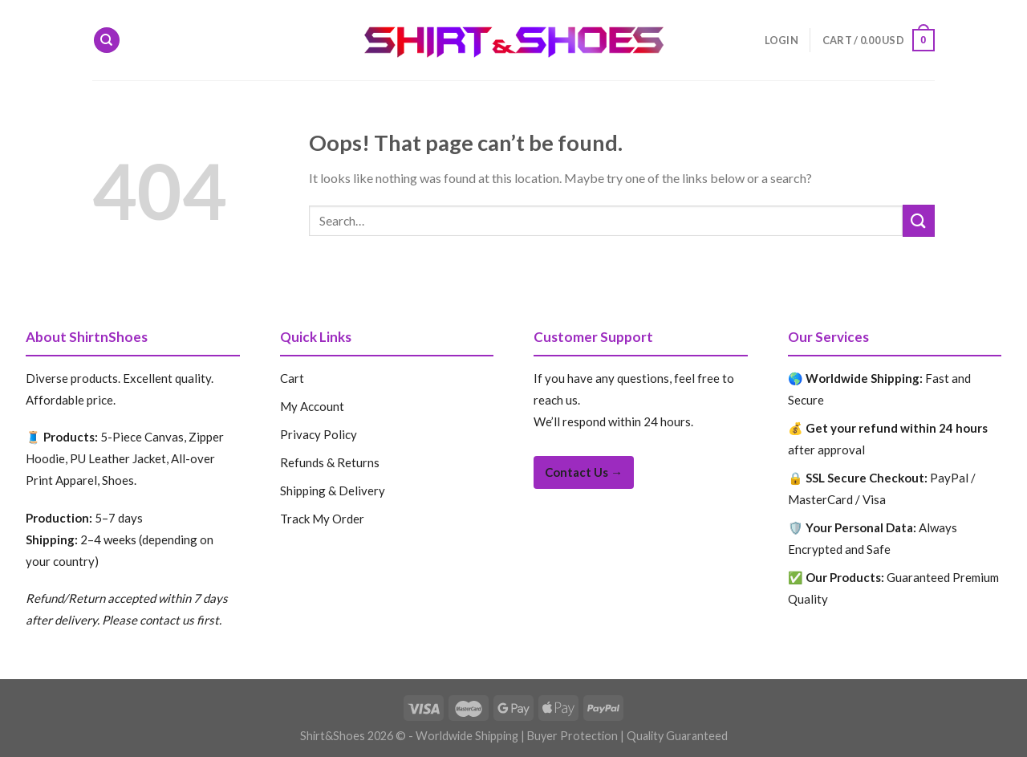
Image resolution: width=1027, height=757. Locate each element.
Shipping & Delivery (332, 490)
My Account (312, 406)
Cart (292, 378)
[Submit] (919, 220)
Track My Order (322, 518)
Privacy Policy (318, 434)
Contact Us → (584, 472)
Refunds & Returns (330, 462)
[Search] (107, 40)
